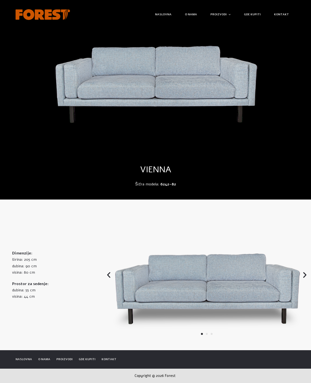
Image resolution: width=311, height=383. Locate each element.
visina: (17, 272)
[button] (202, 334)
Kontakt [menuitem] (281, 14)
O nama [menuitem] (191, 14)
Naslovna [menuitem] (163, 14)
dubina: (18, 266)
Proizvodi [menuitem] (221, 14)
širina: (17, 259)
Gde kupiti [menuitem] (252, 14)
